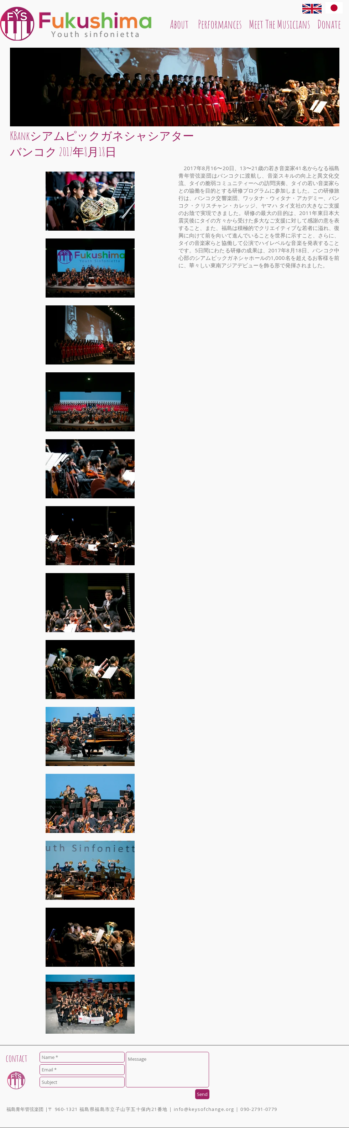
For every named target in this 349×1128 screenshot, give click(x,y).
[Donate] (329, 24)
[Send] (202, 1094)
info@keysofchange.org (204, 1109)
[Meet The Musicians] (279, 24)
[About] (179, 24)
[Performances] (220, 24)
